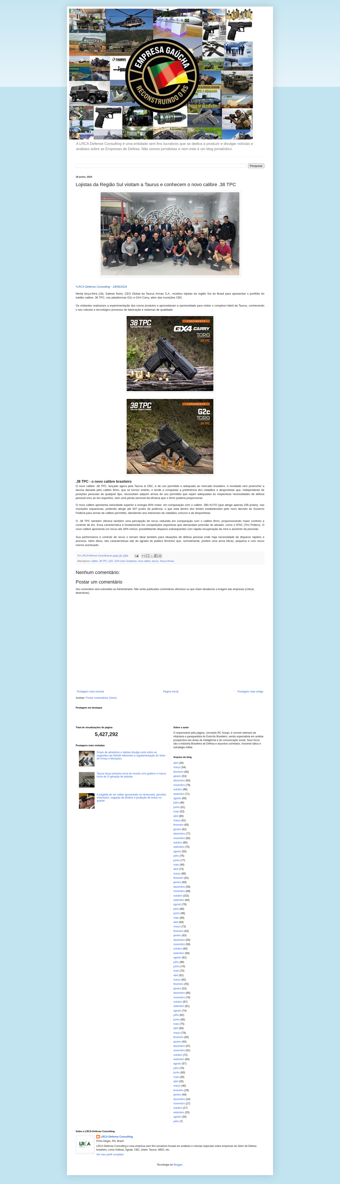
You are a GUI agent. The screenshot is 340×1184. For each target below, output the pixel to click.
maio (176, 811)
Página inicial (170, 691)
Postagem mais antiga (250, 691)
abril (175, 762)
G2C (110, 561)
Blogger (178, 1164)
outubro (177, 789)
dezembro (179, 780)
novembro (179, 785)
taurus (155, 561)
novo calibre (144, 561)
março (177, 767)
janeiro (177, 776)
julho (176, 802)
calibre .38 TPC (99, 561)
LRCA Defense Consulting (117, 1136)
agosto (177, 798)
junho (176, 807)
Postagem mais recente (90, 691)
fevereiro (178, 771)
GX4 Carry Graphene (125, 561)
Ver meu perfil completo (110, 1154)
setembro (178, 793)
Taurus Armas (167, 561)
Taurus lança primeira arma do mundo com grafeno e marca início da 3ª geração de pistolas (131, 775)
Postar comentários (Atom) (101, 697)
